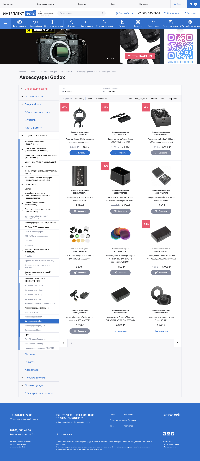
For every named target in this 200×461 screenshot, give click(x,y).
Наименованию (101, 99)
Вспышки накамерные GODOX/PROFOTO (35, 280)
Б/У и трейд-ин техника (39, 393)
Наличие (78, 99)
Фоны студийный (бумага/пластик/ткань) (41, 172)
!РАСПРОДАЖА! (32, 312)
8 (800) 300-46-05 (20, 430)
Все (130, 99)
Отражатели (30, 184)
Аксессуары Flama (33, 330)
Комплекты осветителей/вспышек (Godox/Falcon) (41, 156)
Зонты (28, 189)
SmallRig (28, 256)
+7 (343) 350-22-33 (149, 13)
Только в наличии (157, 99)
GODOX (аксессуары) (34, 231)
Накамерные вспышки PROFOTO (39, 348)
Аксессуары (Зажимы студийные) (40, 223)
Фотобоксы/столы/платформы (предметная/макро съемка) (39, 178)
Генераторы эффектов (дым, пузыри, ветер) (38, 210)
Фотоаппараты (19, 23)
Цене (90, 99)
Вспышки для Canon (34, 285)
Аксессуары (153, 23)
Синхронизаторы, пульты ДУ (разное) (38, 273)
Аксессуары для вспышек (36, 308)
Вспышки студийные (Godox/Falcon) (34, 142)
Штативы (71, 23)
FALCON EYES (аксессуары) (37, 227)
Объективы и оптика (53, 23)
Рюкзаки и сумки (170, 23)
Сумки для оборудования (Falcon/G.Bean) (36, 217)
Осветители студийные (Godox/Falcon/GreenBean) (36, 149)
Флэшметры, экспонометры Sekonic (37, 266)
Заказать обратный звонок (25, 419)
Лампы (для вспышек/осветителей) (35, 203)
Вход (179, 4)
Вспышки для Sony (33, 294)
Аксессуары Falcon (33, 317)
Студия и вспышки (104, 23)
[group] (60, 46)
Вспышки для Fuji (33, 299)
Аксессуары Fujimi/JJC (35, 326)
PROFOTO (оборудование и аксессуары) (37, 250)
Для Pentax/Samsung (34, 343)
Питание (123, 23)
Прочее (28, 335)
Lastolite (28, 240)
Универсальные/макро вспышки (40, 303)
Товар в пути (172, 99)
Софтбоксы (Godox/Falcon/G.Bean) (40, 162)
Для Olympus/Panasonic (35, 339)
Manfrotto (29, 245)
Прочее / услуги (34, 385)
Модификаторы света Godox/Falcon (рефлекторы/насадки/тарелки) (37, 195)
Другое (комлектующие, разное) (39, 261)
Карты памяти (86, 23)
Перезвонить (173, 13)
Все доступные (141, 99)
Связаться (191, 13)
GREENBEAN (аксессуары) (36, 236)
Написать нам (66, 434)
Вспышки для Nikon (34, 290)
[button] (105, 58)
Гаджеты (138, 23)
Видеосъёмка (35, 23)
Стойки (28, 166)
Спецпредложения (36, 88)
